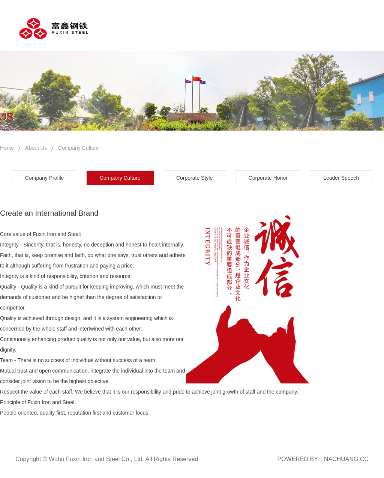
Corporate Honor (268, 178)
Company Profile (44, 178)
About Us (36, 148)
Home (7, 148)
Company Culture (78, 148)
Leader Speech (341, 178)
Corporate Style (194, 178)
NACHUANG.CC (346, 459)
